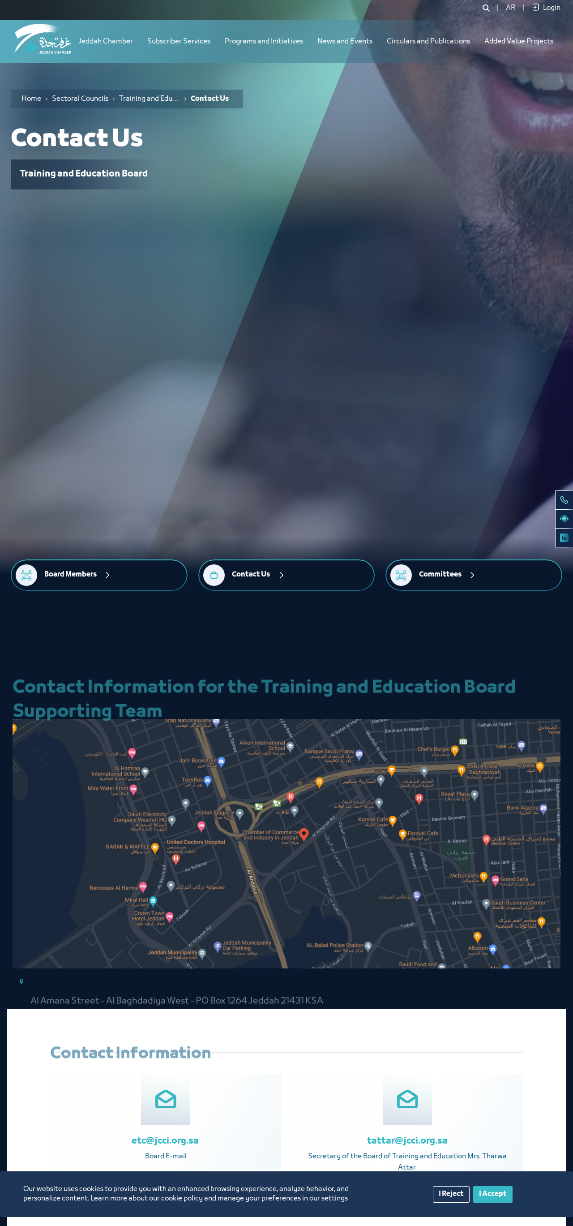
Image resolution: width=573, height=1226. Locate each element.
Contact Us (251, 574)
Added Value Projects (518, 41)
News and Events (344, 41)
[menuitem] (511, 8)
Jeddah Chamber (105, 41)
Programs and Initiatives (264, 41)
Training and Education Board (149, 99)
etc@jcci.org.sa (166, 1141)
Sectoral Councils (80, 99)
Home (31, 99)
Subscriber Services (178, 41)
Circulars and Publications (428, 41)
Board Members (70, 574)
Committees (440, 574)
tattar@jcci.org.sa (407, 1141)
